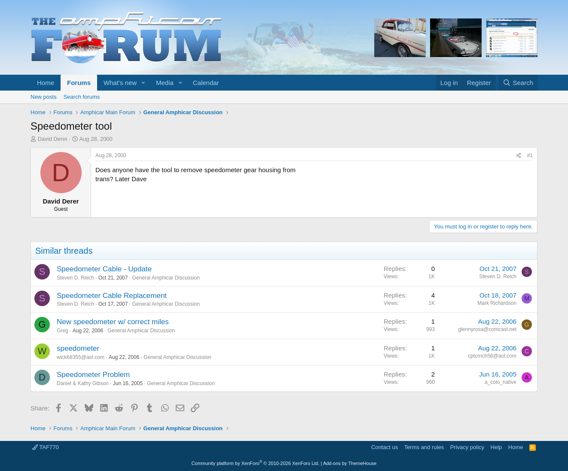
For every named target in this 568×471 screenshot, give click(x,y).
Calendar (206, 82)
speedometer (78, 348)
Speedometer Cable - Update (104, 269)
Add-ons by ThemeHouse (350, 463)
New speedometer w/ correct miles (113, 322)
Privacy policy (467, 447)
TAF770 (45, 447)
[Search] (517, 83)
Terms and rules (424, 447)
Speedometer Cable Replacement (112, 296)
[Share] (518, 156)
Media (165, 82)
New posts (44, 97)
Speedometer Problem (93, 375)
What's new (120, 82)
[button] (143, 83)
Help (496, 447)
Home (45, 82)
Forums (79, 82)
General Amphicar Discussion (165, 278)
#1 (530, 155)
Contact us (384, 447)
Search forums (82, 97)
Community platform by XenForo (256, 463)
